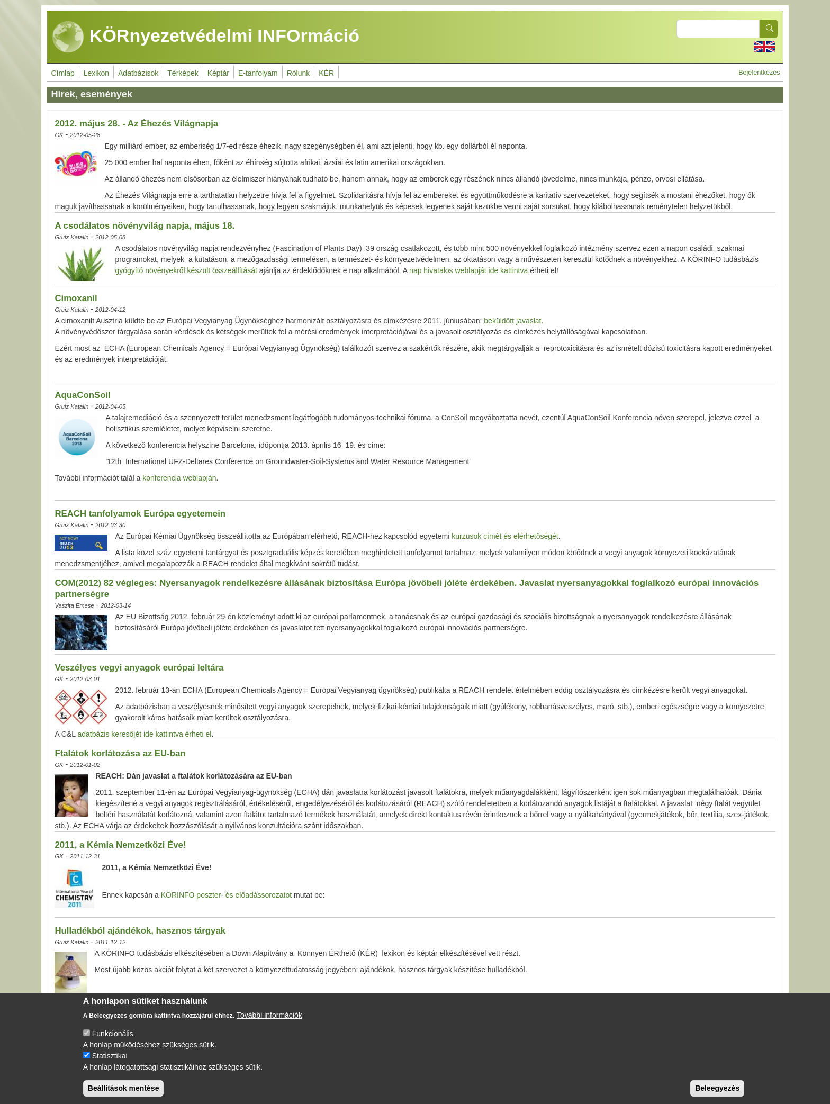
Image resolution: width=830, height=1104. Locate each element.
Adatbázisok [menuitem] (138, 73)
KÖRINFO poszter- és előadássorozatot (227, 895)
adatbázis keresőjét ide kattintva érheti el (144, 734)
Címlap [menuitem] (62, 73)
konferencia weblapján (179, 478)
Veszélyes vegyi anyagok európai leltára (139, 668)
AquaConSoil (82, 395)
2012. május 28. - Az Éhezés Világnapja (136, 124)
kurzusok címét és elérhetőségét (505, 536)
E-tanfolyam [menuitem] (258, 73)
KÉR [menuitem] (326, 73)
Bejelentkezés (759, 72)
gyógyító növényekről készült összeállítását (186, 270)
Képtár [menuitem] (218, 73)
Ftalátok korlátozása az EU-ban (120, 753)
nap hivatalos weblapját (447, 270)
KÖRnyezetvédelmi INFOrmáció (205, 37)
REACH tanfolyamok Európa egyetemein (140, 514)
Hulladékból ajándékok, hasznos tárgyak (140, 931)
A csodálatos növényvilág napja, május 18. (144, 226)
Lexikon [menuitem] (96, 73)
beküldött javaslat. (513, 320)
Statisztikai (110, 1066)
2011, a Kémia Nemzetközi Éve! (120, 845)
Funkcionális (112, 1044)
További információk (269, 1025)
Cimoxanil (76, 298)
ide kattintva (508, 270)
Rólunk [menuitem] (298, 73)
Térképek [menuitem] (182, 73)
